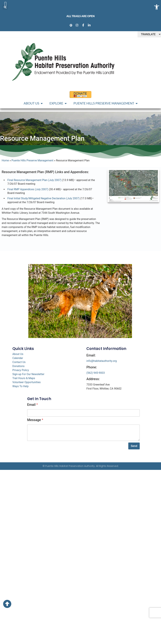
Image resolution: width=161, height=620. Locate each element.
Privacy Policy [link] (20, 370)
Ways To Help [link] (20, 386)
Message (35, 420)
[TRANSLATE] (149, 34)
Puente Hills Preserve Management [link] (32, 160)
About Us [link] (17, 354)
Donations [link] (18, 366)
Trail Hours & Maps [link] (23, 378)
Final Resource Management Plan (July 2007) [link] (34, 180)
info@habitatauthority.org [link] (101, 361)
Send (134, 446)
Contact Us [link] (19, 362)
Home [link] (5, 160)
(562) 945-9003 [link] (95, 372)
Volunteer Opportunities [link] (26, 382)
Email (32, 405)
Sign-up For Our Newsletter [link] (28, 374)
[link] (71, 25)
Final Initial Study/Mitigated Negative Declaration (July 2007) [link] (43, 198)
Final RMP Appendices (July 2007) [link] (27, 189)
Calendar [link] (17, 358)
